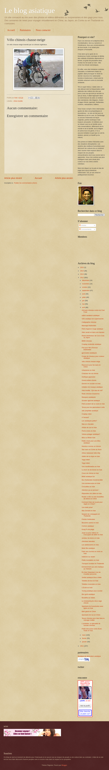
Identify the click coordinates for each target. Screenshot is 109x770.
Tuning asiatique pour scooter (92, 591)
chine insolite (18, 101)
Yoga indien (86, 460)
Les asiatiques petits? (89, 421)
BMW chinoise (87, 341)
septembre (86, 290)
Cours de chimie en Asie (90, 473)
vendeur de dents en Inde (91, 538)
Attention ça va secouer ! (90, 490)
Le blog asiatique (29, 10)
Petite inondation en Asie (90, 560)
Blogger (64, 765)
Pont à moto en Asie (89, 431)
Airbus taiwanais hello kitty (91, 453)
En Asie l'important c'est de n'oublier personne (91, 573)
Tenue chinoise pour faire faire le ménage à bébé (93, 619)
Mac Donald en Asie (89, 511)
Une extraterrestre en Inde (91, 483)
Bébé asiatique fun (88, 476)
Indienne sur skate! (88, 557)
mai (83, 304)
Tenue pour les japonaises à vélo (93, 407)
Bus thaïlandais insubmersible (92, 480)
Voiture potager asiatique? (91, 434)
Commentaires (85, 229)
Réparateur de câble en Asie (92, 493)
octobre (85, 287)
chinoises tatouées (88, 541)
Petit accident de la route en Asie (93, 404)
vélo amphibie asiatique (90, 411)
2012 (82, 277)
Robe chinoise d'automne (90, 394)
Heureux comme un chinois (91, 446)
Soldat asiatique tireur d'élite (91, 577)
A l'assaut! (85, 417)
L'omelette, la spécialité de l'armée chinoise (91, 624)
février (84, 638)
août (84, 294)
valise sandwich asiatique (90, 315)
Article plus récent (13, 178)
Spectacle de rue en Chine (91, 615)
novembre (86, 284)
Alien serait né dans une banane (93, 332)
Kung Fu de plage (88, 529)
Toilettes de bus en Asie (90, 581)
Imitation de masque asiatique (92, 387)
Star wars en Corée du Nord (91, 449)
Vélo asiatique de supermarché (92, 319)
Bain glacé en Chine (89, 611)
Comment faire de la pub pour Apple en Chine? (92, 503)
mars (84, 635)
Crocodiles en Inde (88, 487)
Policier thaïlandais (88, 519)
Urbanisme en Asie (88, 370)
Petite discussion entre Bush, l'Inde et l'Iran (92, 630)
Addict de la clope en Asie (91, 456)
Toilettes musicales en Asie (91, 584)
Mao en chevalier (88, 424)
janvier (84, 642)
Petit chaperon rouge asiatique (92, 329)
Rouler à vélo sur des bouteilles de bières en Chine (93, 497)
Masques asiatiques (89, 397)
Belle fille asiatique (88, 548)
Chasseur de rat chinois (90, 373)
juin (83, 300)
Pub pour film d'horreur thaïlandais (90, 348)
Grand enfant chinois (89, 380)
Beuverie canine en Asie (90, 523)
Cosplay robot (86, 414)
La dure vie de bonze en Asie (92, 470)
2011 (82, 646)
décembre (86, 280)
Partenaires (25, 30)
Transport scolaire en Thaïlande (93, 563)
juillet (84, 297)
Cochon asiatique (88, 526)
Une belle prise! (87, 507)
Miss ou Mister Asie (88, 438)
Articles (82, 225)
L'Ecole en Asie (87, 587)
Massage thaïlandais (89, 325)
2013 (82, 274)
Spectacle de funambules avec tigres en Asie (92, 607)
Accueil (11, 30)
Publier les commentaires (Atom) (25, 183)
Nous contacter (43, 30)
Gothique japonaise (88, 377)
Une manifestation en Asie (91, 466)
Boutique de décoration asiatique (89, 656)
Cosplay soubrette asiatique (91, 344)
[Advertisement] (32, 744)
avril (83, 307)
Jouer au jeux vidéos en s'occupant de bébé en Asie (92, 534)
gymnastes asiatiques (89, 353)
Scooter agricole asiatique (91, 400)
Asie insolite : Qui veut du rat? (92, 390)
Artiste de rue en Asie (89, 427)
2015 (82, 267)
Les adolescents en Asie (90, 545)
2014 (82, 271)
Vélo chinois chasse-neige (91, 361)
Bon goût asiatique (88, 594)
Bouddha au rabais (88, 598)
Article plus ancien (64, 178)
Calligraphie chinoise (89, 322)
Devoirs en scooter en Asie (91, 384)
